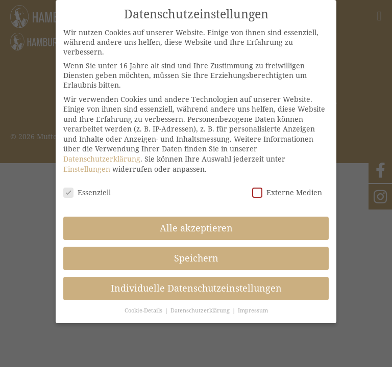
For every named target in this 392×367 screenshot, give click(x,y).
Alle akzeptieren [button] (196, 228)
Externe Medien (287, 192)
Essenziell (87, 192)
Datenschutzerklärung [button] (200, 310)
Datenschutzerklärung (101, 159)
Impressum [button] (253, 310)
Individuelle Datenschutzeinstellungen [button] (196, 288)
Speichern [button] (196, 258)
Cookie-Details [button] (144, 310)
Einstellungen (86, 169)
